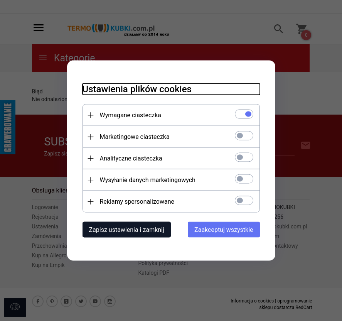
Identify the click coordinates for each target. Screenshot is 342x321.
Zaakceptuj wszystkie (223, 229)
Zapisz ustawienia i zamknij (126, 229)
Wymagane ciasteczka (131, 115)
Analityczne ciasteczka (131, 158)
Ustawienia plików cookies (137, 89)
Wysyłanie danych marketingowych (147, 180)
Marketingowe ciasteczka (135, 136)
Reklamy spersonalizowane (137, 201)
